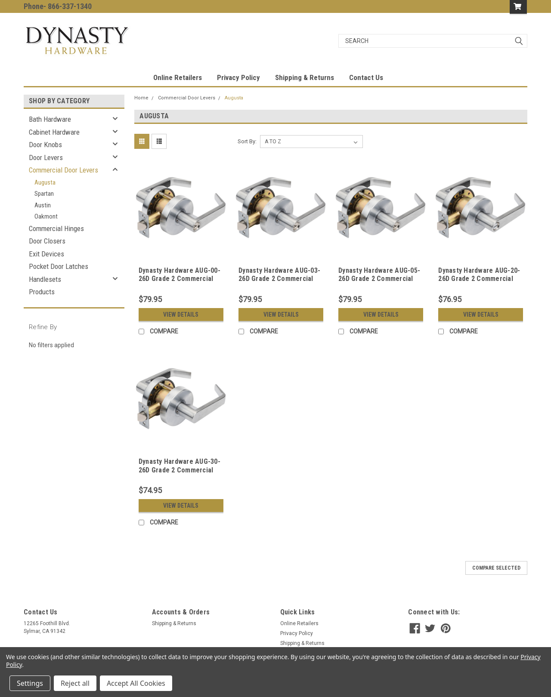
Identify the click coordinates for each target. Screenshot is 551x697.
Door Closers (47, 241)
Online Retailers (177, 77)
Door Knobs (45, 144)
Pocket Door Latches (58, 266)
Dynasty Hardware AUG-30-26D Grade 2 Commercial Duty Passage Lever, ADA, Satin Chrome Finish (179, 474)
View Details (180, 314)
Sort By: (247, 141)
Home (141, 98)
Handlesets (45, 279)
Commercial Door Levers (63, 170)
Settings (30, 683)
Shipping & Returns (304, 77)
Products (42, 291)
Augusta (45, 182)
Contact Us (366, 77)
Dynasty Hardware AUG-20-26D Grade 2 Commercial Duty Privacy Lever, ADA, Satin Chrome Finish (479, 283)
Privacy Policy (238, 77)
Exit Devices (46, 254)
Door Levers (46, 157)
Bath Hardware (50, 119)
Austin (42, 205)
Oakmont (46, 216)
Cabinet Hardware (54, 132)
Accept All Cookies (136, 683)
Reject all (75, 683)
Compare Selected (496, 568)
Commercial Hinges (56, 228)
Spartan (44, 193)
